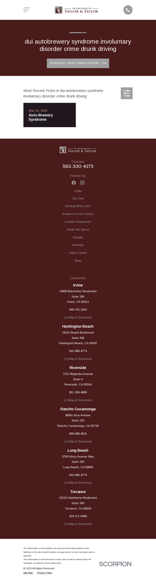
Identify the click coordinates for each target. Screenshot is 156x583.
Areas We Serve (78, 229)
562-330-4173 (78, 166)
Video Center (78, 252)
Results (78, 237)
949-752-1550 (78, 309)
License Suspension (78, 221)
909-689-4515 (78, 433)
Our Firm (78, 198)
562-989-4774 (78, 351)
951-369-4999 (78, 392)
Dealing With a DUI (78, 206)
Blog (78, 260)
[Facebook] (74, 183)
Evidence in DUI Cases (78, 214)
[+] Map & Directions (78, 317)
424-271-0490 (78, 516)
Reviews (78, 245)
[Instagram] (82, 183)
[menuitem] (28, 573)
